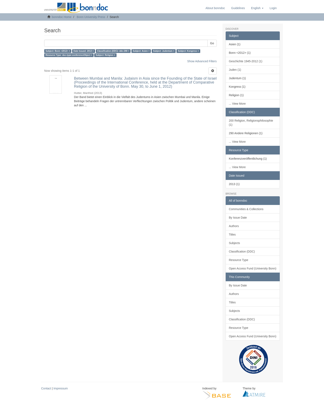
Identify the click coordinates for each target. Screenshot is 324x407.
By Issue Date (238, 217)
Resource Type (238, 260)
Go (212, 43)
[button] (257, 8)
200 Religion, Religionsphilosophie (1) (251, 122)
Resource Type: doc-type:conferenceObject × (68, 55)
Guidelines (238, 8)
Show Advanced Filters (202, 61)
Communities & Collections (246, 209)
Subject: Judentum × (163, 51)
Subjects (234, 243)
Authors (234, 226)
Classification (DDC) (242, 251)
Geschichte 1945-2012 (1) (245, 61)
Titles (232, 234)
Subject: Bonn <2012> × (57, 51)
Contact (46, 388)
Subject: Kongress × (188, 51)
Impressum (61, 388)
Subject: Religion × (105, 55)
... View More (237, 103)
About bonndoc (215, 8)
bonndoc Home (61, 17)
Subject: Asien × (141, 51)
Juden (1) (235, 69)
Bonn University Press (91, 17)
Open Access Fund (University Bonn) (252, 268)
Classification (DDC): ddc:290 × (113, 51)
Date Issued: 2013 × (84, 51)
